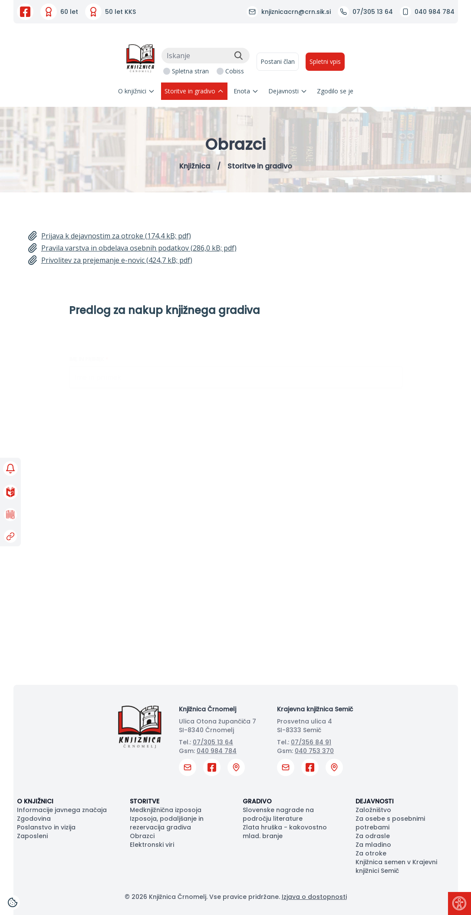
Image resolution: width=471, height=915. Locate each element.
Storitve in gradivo (194, 91)
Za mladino (373, 844)
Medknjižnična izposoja (165, 810)
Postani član (277, 61)
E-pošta (82, 428)
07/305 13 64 (213, 742)
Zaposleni (32, 836)
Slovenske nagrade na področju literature (278, 814)
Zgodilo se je (335, 91)
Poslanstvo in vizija (46, 827)
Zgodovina (34, 818)
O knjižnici (136, 91)
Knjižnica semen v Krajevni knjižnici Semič (396, 866)
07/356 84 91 (311, 742)
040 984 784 (217, 751)
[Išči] (238, 55)
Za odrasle (373, 836)
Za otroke (371, 853)
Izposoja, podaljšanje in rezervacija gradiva (167, 823)
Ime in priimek (88, 343)
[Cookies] (12, 902)
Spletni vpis (325, 61)
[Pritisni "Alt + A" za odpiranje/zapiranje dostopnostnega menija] (459, 903)
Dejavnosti (287, 91)
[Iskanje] (205, 55)
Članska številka (94, 386)
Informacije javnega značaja (62, 810)
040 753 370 (314, 751)
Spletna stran (190, 71)
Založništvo (373, 810)
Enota (246, 91)
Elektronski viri (152, 844)
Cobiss (234, 71)
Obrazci (142, 836)
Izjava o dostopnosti (314, 896)
